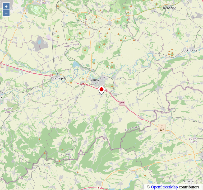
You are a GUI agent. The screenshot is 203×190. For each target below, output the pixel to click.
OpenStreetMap (164, 187)
